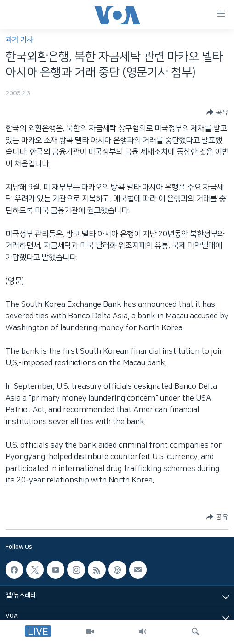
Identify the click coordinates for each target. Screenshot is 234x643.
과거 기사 (19, 40)
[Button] (217, 112)
